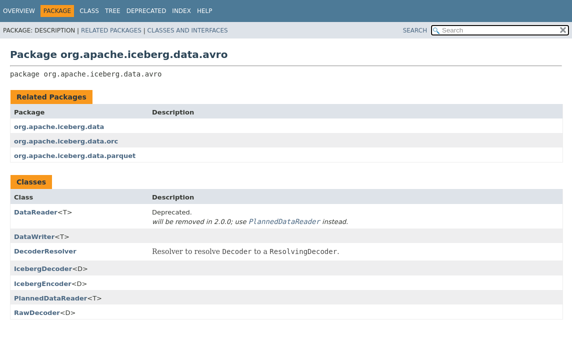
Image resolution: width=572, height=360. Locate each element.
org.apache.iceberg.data (59, 126)
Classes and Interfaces (188, 30)
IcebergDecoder (43, 268)
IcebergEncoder (43, 284)
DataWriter (34, 236)
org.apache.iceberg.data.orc (66, 141)
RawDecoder (37, 312)
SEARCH (415, 30)
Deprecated (146, 11)
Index (181, 11)
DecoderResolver (45, 251)
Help (204, 11)
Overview (19, 11)
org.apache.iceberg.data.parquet (75, 156)
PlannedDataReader (50, 298)
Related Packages (111, 30)
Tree (112, 11)
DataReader (36, 212)
